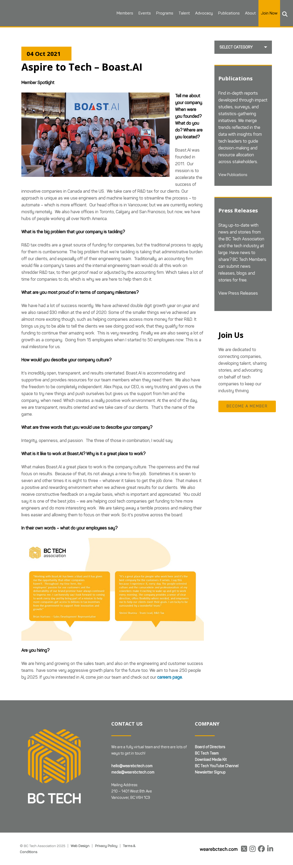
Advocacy (197, 13)
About (244, 13)
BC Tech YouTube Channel (216, 766)
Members (118, 13)
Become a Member (247, 407)
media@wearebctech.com (132, 772)
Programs (158, 13)
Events (138, 13)
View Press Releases (238, 294)
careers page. (170, 677)
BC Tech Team (207, 753)
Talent (178, 13)
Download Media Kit (211, 759)
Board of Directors (210, 747)
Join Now (263, 13)
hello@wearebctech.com (131, 766)
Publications (222, 13)
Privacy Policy (106, 846)
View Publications (234, 175)
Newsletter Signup (210, 772)
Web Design (80, 846)
